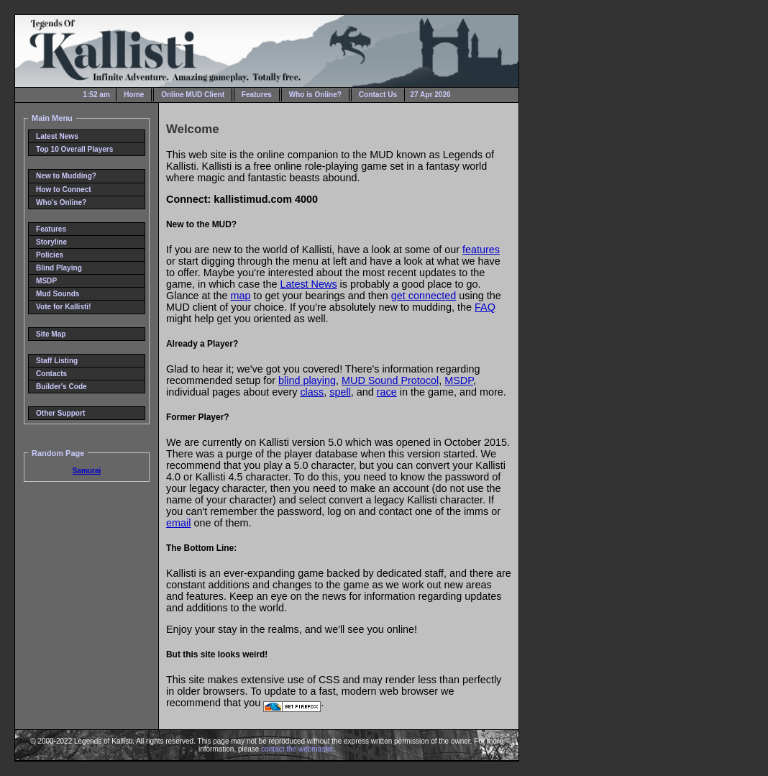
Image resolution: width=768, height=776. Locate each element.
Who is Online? (315, 95)
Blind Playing (59, 268)
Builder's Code (61, 387)
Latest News (57, 136)
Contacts (51, 374)
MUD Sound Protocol (390, 380)
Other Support (60, 413)
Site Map (50, 334)
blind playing (307, 380)
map (241, 295)
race (387, 392)
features (481, 249)
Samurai (87, 471)
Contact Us (378, 95)
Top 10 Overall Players (74, 149)
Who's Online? (61, 202)
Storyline (51, 242)
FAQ (485, 307)
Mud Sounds (57, 294)
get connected (423, 295)
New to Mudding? (66, 176)
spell (340, 392)
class (312, 392)
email (178, 523)
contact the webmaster (297, 749)
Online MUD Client (192, 95)
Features (257, 95)
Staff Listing (57, 361)
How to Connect (63, 189)
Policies (49, 255)
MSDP (46, 281)
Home (134, 95)
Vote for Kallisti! (63, 307)
